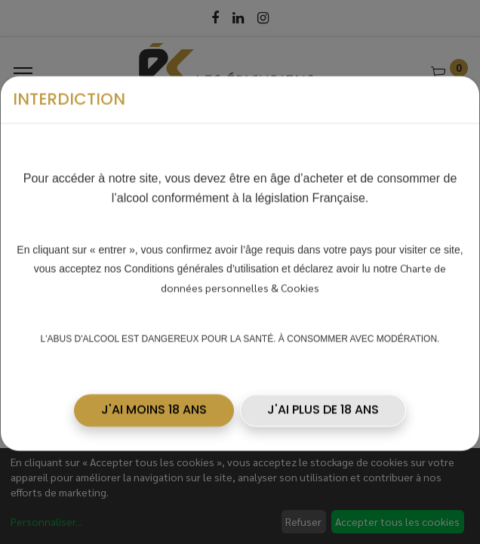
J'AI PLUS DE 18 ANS (323, 388)
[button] (154, 389)
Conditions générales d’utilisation (202, 248)
